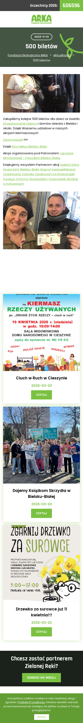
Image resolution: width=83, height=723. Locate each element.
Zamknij (41, 716)
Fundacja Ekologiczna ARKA (28, 55)
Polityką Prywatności (31, 702)
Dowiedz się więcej (41, 678)
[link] (20, 124)
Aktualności (62, 55)
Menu (75, 19)
